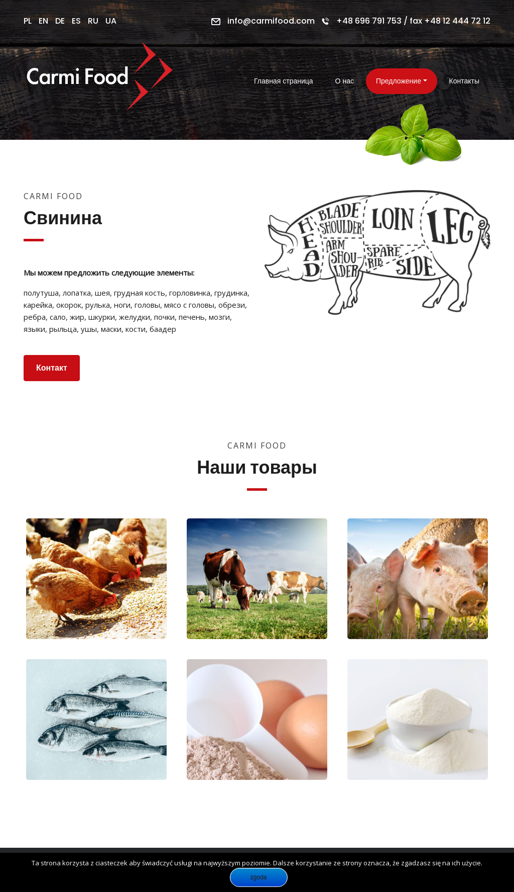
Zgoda (258, 877)
